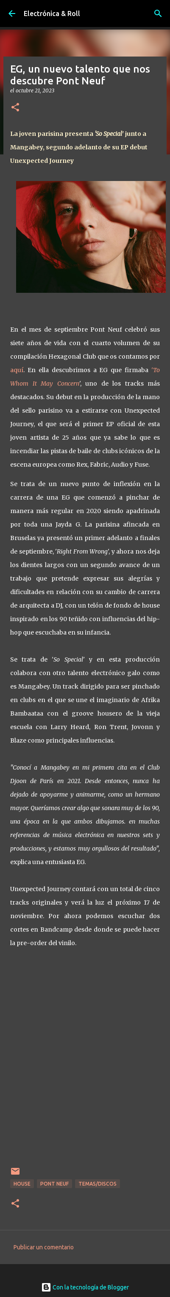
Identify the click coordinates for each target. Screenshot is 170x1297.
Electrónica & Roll (52, 13)
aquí (16, 370)
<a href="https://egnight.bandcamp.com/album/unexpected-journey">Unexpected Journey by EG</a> (85, 1062)
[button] (15, 107)
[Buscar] (158, 13)
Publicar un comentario (44, 1247)
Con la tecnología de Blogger (85, 1287)
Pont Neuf (54, 1183)
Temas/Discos (97, 1183)
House (22, 1183)
